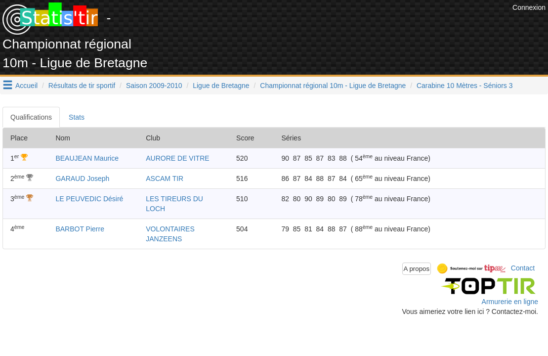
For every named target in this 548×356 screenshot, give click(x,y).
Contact (523, 268)
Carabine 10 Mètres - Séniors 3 (465, 85)
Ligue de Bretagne (221, 85)
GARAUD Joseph (82, 178)
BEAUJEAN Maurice (87, 158)
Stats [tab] (76, 117)
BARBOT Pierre (79, 229)
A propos (417, 268)
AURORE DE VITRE (177, 158)
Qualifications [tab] (31, 117)
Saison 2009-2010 (154, 85)
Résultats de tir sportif (81, 85)
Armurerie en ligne (510, 302)
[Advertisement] (330, 24)
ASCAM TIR (164, 178)
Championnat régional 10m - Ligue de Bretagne (333, 85)
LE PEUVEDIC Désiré (89, 199)
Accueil (26, 85)
